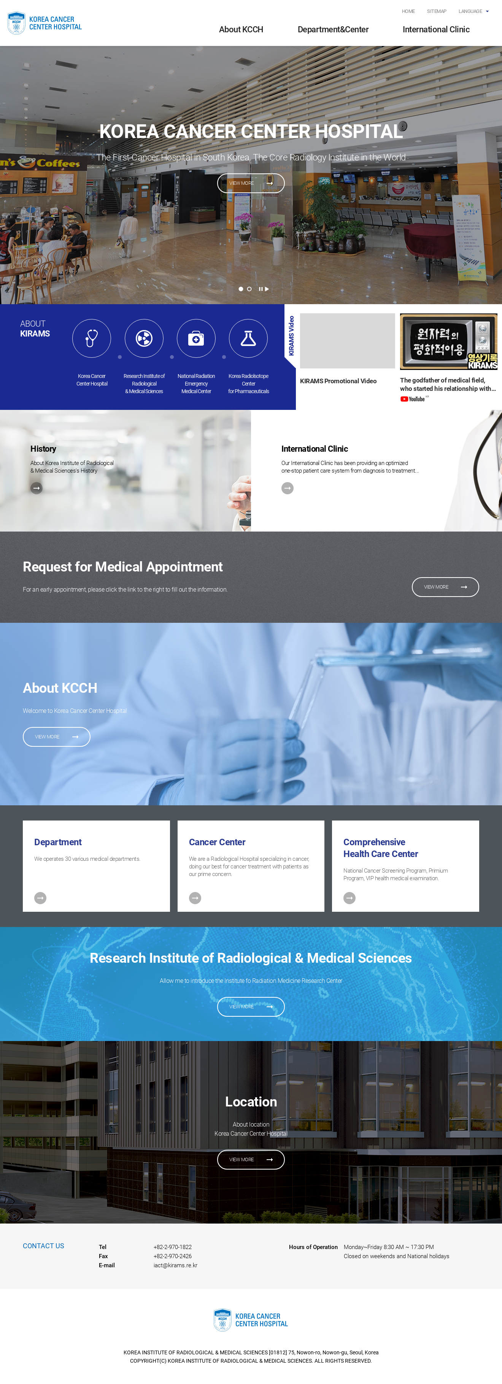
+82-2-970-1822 (173, 1247)
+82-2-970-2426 (173, 1256)
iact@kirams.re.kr (175, 1265)
